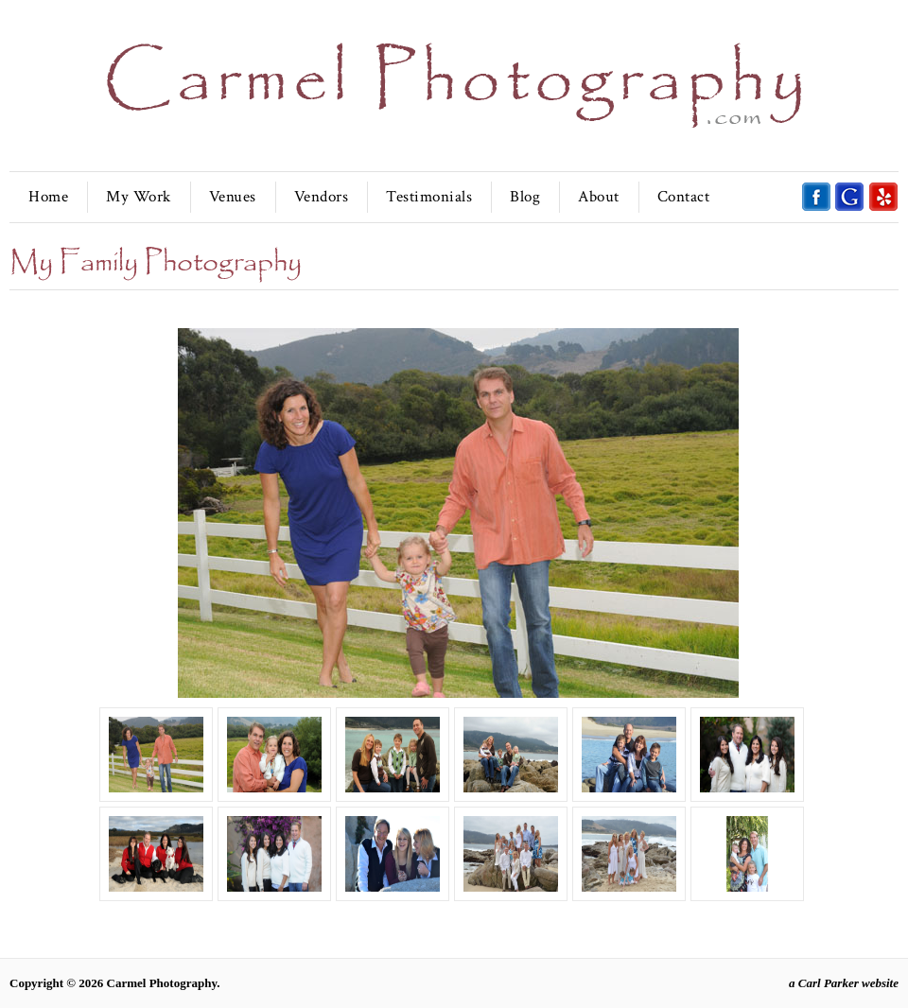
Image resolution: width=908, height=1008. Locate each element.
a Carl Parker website (844, 983)
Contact (683, 196)
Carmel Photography (162, 983)
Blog (525, 196)
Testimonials (429, 196)
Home (48, 196)
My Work (138, 196)
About (599, 196)
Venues (232, 196)
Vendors (321, 196)
